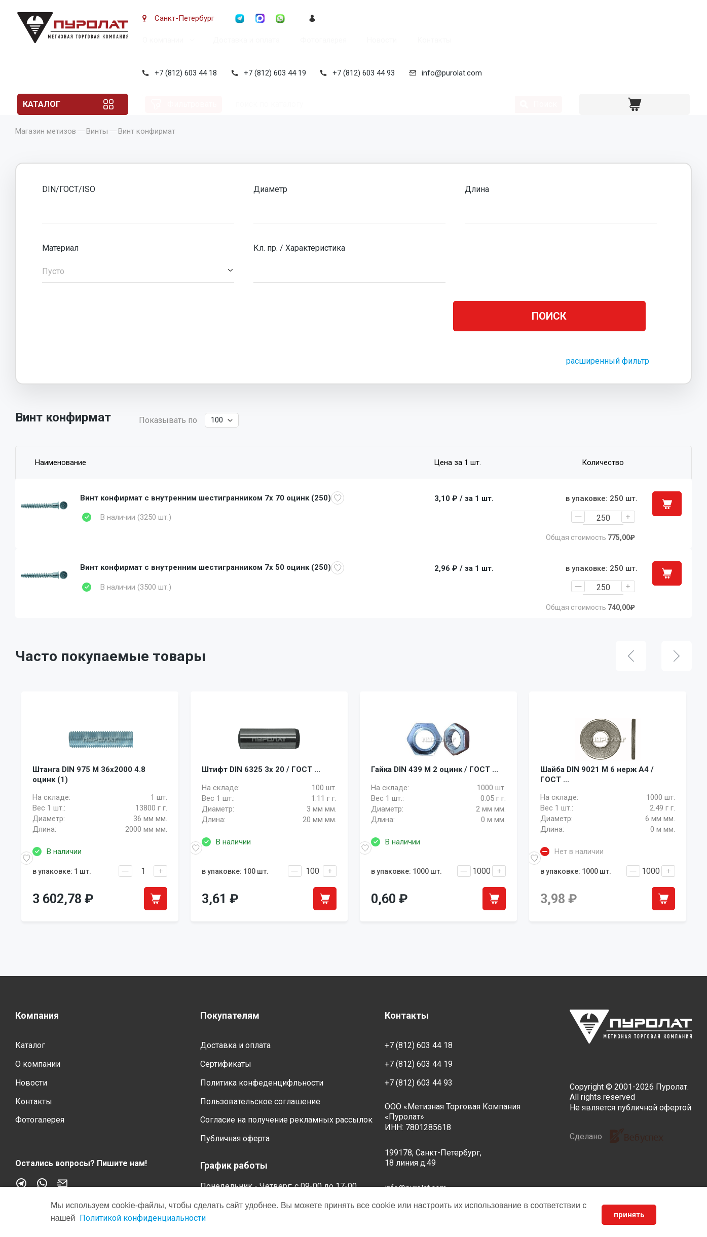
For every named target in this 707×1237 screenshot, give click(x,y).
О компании (160, 40)
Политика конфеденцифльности (261, 1083)
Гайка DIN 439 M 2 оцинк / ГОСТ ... (434, 795)
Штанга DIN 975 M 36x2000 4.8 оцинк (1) (88, 802)
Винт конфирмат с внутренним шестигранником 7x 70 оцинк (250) (205, 513)
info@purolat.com (450, 73)
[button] (138, 286)
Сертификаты (225, 1064)
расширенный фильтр (607, 376)
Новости (380, 40)
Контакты (432, 40)
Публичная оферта (235, 1139)
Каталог (53, 104)
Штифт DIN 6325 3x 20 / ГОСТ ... (261, 795)
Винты (97, 146)
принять (626, 1214)
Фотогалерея (321, 40)
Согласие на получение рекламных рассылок (286, 1120)
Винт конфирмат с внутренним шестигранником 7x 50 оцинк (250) (205, 583)
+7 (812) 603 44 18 (184, 73)
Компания (37, 1015)
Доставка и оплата (244, 40)
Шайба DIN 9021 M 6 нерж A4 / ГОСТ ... (597, 802)
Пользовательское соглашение (260, 1101)
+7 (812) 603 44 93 (361, 73)
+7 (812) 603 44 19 (273, 73)
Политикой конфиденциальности (149, 1218)
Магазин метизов (45, 146)
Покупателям (229, 1015)
